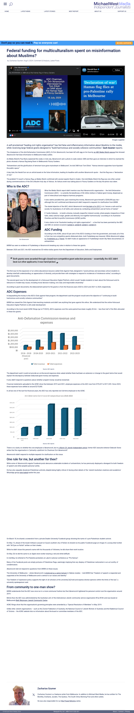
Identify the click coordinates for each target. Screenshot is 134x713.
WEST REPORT (73, 11)
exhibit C (85, 198)
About (115, 711)
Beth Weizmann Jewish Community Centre (31, 573)
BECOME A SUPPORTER (123, 15)
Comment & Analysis (42, 34)
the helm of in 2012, (93, 179)
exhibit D (92, 198)
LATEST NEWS (25, 11)
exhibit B (78, 198)
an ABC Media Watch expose (104, 125)
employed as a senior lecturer (56, 546)
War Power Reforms (68, 674)
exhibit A (71, 198)
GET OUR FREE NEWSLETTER (67, 700)
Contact (121, 711)
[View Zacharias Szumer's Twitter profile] (33, 667)
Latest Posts (54, 34)
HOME (7, 11)
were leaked (23, 445)
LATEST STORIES (49, 11)
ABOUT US (97, 11)
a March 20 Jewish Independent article (73, 421)
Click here (75, 703)
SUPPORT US (122, 11)
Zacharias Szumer (16, 34)
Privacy (127, 711)
